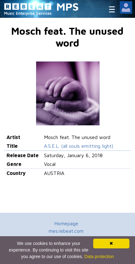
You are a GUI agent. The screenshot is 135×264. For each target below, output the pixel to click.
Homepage (66, 223)
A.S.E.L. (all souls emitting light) (78, 146)
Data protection (99, 256)
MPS (67, 6)
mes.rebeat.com (66, 231)
